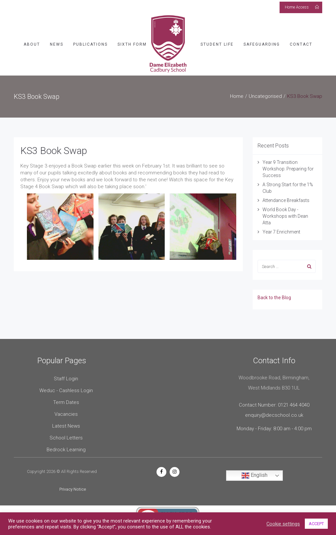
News (56, 44)
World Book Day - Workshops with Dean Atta (285, 216)
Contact (301, 44)
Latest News (66, 426)
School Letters (66, 438)
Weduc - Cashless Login (66, 390)
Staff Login (66, 379)
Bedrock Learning (66, 450)
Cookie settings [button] (283, 524)
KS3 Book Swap (53, 150)
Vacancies (66, 414)
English (254, 475)
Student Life (217, 44)
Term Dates (66, 402)
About (32, 44)
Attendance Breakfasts (285, 200)
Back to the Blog (274, 297)
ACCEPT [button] (316, 523)
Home (236, 96)
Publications (90, 44)
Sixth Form (132, 44)
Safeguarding (261, 44)
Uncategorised (265, 96)
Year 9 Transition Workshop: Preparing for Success (288, 169)
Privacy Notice (72, 489)
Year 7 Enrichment (281, 231)
